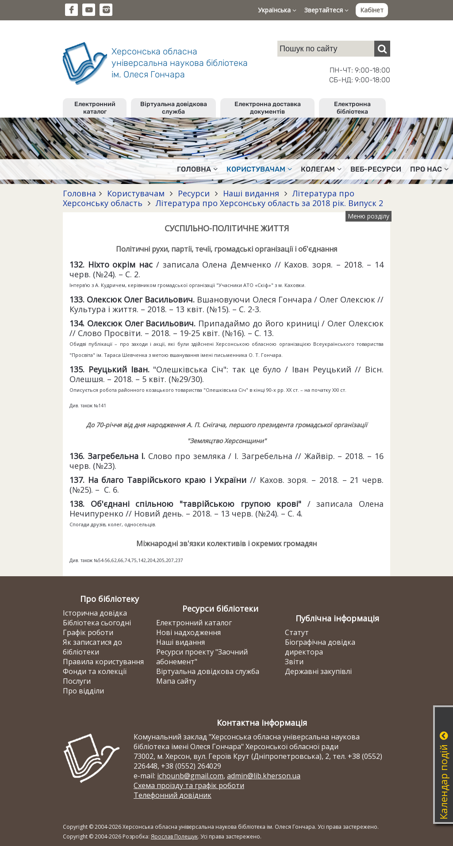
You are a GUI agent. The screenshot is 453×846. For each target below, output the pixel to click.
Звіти (294, 661)
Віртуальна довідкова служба (173, 107)
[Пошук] (382, 49)
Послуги (77, 681)
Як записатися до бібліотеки (92, 647)
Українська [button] (277, 10)
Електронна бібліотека (352, 107)
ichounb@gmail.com (190, 776)
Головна (79, 193)
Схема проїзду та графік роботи (189, 785)
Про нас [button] (429, 169)
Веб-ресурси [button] (375, 169)
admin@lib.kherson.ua (263, 776)
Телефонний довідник (172, 795)
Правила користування (103, 661)
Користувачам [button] (259, 169)
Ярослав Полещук (174, 836)
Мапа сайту (176, 681)
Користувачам (136, 193)
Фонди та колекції (95, 671)
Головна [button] (197, 169)
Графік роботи (88, 632)
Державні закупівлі (318, 671)
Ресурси (194, 193)
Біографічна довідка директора (320, 647)
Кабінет (372, 10)
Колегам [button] (321, 169)
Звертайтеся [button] (326, 10)
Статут (297, 632)
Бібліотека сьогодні (97, 623)
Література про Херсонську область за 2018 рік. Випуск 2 (268, 203)
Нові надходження (188, 632)
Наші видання (251, 193)
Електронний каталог (94, 107)
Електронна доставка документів (267, 107)
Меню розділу (368, 216)
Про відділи (83, 691)
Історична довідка (95, 613)
